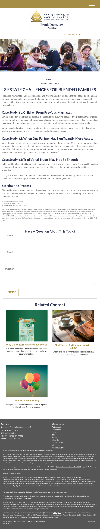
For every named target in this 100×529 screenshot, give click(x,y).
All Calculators (58, 448)
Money (54, 437)
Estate (54, 432)
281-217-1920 (72, 35)
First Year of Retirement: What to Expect (73, 346)
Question (9, 269)
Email (10, 252)
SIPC (59, 513)
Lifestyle (55, 440)
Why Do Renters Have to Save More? (26, 344)
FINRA (55, 513)
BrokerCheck (48, 450)
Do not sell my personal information (45, 469)
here (56, 517)
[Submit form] (11, 292)
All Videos (56, 445)
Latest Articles (57, 443)
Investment (56, 430)
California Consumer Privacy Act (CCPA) (68, 467)
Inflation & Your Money (26, 400)
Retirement (56, 427)
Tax (53, 435)
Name (10, 236)
